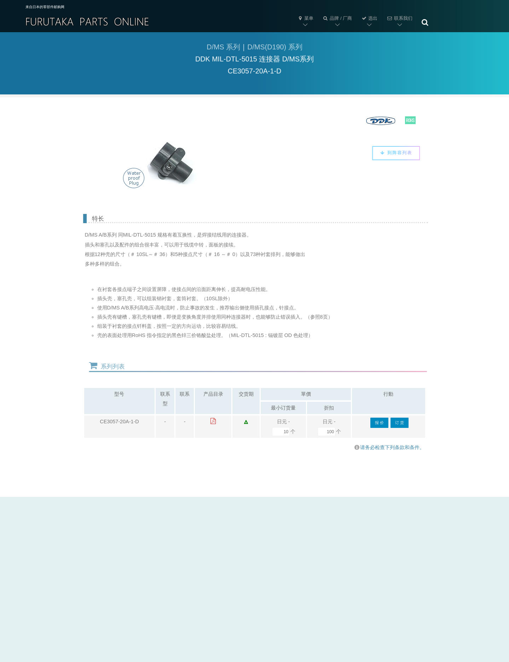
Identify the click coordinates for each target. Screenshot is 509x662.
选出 (369, 18)
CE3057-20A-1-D (119, 421)
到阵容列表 (393, 152)
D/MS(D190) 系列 (274, 48)
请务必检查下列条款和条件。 (389, 447)
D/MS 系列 (223, 48)
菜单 (305, 18)
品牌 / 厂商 (337, 18)
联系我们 (399, 18)
